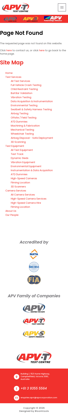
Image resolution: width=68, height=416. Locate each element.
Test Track (17, 154)
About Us (10, 211)
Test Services (13, 77)
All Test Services (20, 81)
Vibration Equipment (23, 162)
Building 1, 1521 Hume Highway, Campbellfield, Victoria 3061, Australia (35, 376)
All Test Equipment (22, 150)
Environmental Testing (24, 105)
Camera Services (15, 190)
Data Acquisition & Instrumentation (32, 101)
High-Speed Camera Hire (26, 203)
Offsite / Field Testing (23, 117)
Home (9, 73)
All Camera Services (23, 194)
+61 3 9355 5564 (34, 388)
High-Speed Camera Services (28, 198)
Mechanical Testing (22, 129)
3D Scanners (18, 186)
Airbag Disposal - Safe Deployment (32, 138)
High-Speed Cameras (24, 178)
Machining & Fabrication (25, 125)
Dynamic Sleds (19, 158)
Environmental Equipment (26, 166)
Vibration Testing (21, 97)
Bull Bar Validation (21, 93)
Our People (11, 215)
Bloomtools (42, 411)
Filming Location (20, 182)
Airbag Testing (19, 113)
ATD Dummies (19, 121)
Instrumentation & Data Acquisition (32, 170)
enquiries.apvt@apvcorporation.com (39, 397)
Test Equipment (14, 146)
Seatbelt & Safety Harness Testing (31, 109)
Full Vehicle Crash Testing (26, 85)
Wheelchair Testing (22, 133)
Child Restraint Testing (24, 89)
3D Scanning (18, 142)
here (9, 50)
